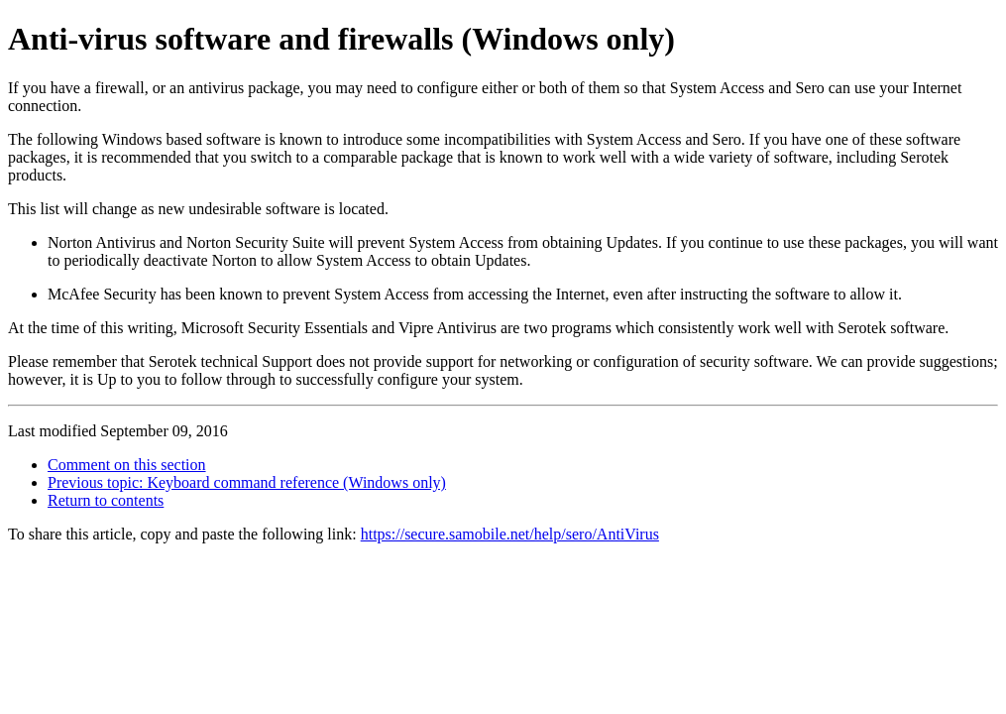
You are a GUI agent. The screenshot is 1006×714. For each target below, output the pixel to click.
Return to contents (106, 500)
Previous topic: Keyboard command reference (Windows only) (247, 482)
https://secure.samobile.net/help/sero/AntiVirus (510, 534)
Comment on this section (127, 464)
